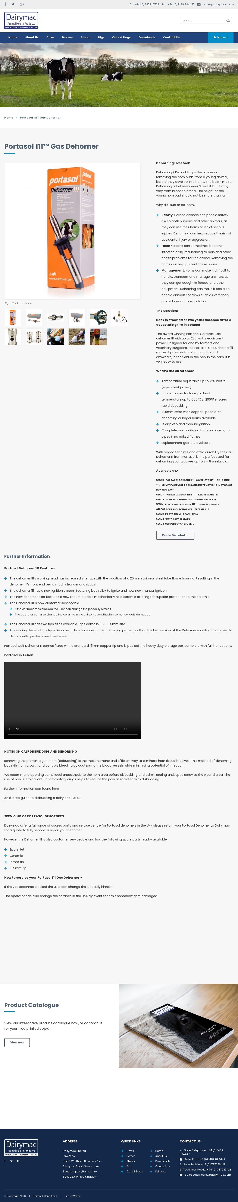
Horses (67, 37)
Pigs (101, 37)
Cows (50, 37)
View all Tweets (119, 1103)
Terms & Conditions (45, 1196)
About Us (32, 37)
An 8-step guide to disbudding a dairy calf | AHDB (42, 798)
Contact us (162, 1166)
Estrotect (220, 37)
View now (17, 1042)
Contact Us (171, 37)
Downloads (147, 37)
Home (12, 37)
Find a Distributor (175, 535)
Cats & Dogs (121, 37)
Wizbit (77, 1196)
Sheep (85, 37)
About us (161, 1156)
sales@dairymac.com (219, 4)
